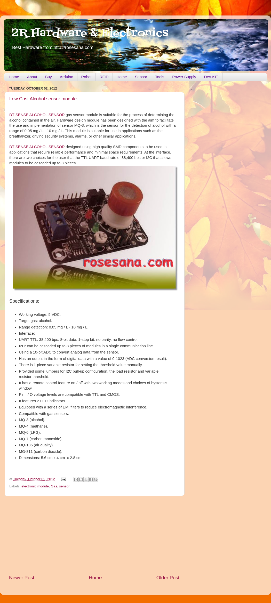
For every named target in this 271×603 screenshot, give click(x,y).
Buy (48, 77)
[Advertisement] (94, 535)
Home (14, 77)
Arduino (66, 77)
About (32, 77)
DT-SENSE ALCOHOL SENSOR (37, 115)
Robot (86, 77)
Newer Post (21, 577)
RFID (104, 77)
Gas (54, 486)
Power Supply (184, 77)
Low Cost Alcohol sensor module (43, 98)
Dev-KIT (211, 77)
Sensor (141, 77)
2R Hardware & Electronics (90, 33)
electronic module (35, 486)
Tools (159, 77)
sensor (64, 486)
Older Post (167, 577)
